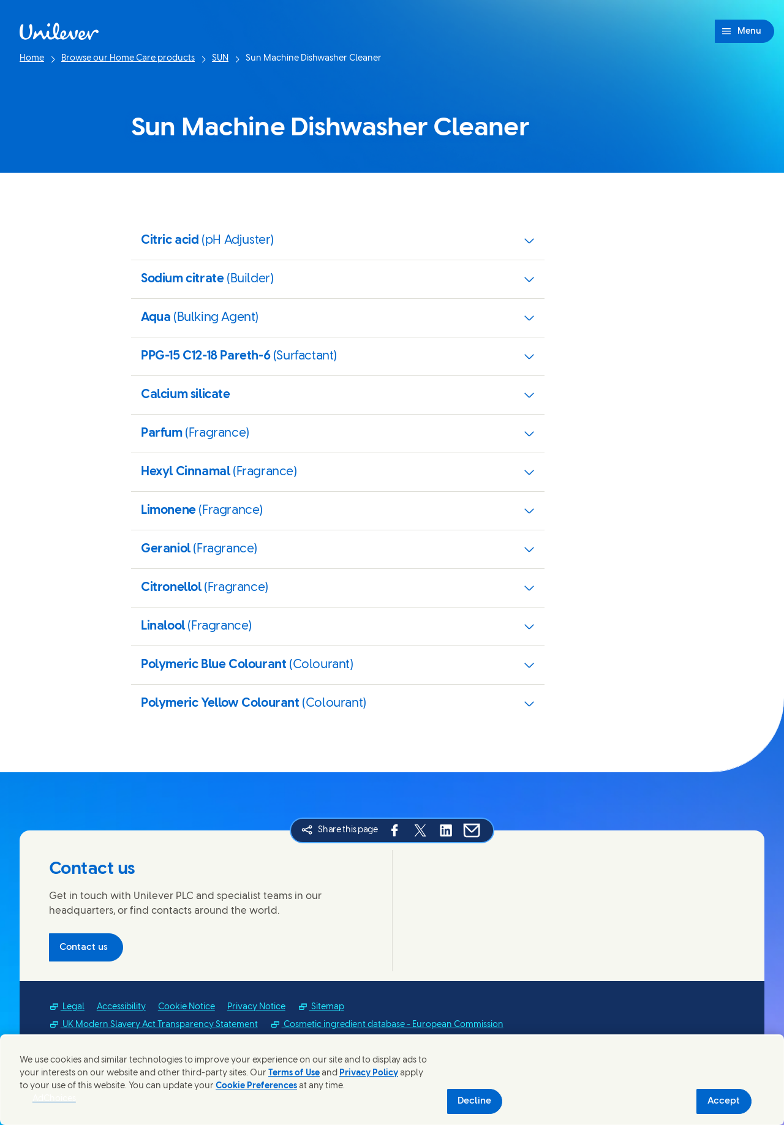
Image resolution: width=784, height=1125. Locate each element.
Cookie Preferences (256, 1086)
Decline (474, 1101)
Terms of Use (294, 1073)
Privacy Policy (368, 1073)
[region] (392, 1079)
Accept (723, 1101)
